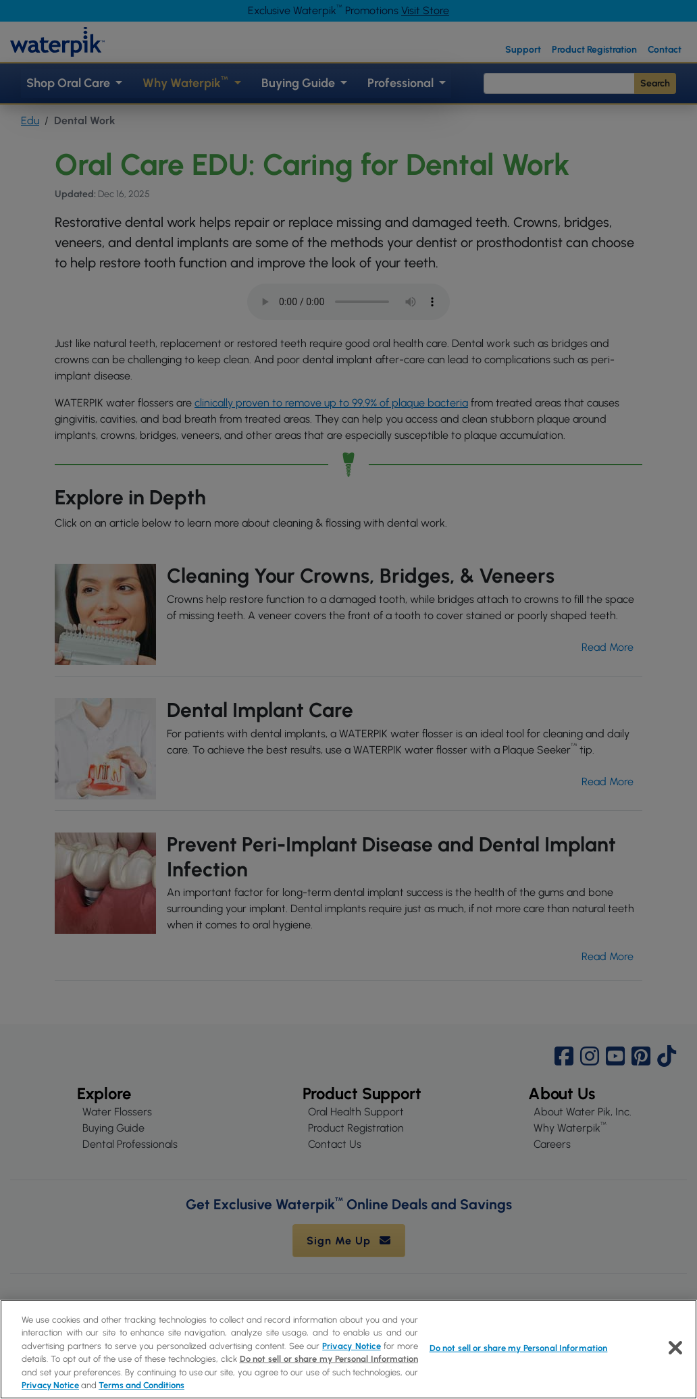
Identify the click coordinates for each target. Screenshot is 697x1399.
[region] (348, 1349)
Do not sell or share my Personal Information (329, 1359)
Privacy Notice (351, 1346)
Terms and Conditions (141, 1385)
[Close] (675, 1348)
